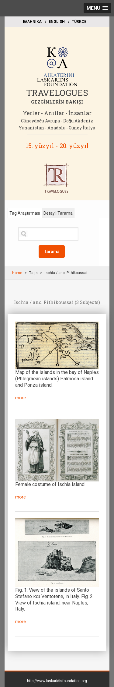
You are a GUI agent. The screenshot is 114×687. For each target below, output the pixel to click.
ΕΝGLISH (57, 21)
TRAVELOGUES (57, 92)
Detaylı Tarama (58, 213)
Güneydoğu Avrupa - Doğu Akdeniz (57, 121)
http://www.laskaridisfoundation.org (57, 681)
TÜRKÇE (79, 21)
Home (17, 273)
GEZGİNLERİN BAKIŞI (57, 102)
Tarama (52, 251)
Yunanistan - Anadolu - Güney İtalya (57, 128)
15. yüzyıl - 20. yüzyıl (57, 146)
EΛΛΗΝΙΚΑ (32, 21)
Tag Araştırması (24, 213)
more (20, 397)
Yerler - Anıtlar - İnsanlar (57, 113)
